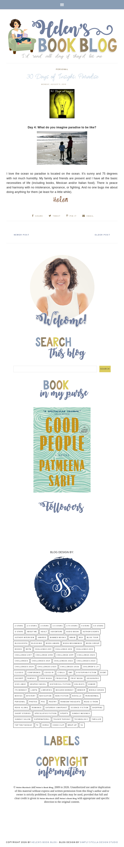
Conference (34, 672)
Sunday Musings (81, 713)
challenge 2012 (63, 649)
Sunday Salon (22, 719)
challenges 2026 (69, 667)
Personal (62, 69)
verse (45, 725)
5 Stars (19, 632)
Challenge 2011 (43, 649)
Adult (44, 632)
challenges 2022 (63, 661)
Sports (64, 713)
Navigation (45, 696)
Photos (33, 702)
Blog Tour (93, 637)
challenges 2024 (24, 667)
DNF (71, 672)
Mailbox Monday (65, 690)
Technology (81, 719)
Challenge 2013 (84, 649)
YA (82, 725)
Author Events (91, 632)
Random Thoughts (71, 702)
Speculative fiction (46, 713)
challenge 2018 (44, 655)
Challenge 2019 (65, 655)
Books (18, 649)
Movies (19, 696)
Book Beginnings (72, 643)
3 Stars (45, 626)
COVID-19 (49, 672)
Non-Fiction (62, 696)
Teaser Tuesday (62, 719)
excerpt (19, 678)
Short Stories (23, 713)
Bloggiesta (21, 643)
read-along (21, 707)
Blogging (36, 643)
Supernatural (42, 719)
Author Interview (24, 637)
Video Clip (58, 725)
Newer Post (22, 235)
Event (103, 672)
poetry (53, 702)
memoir (81, 690)
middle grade (96, 690)
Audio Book (72, 632)
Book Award (52, 643)
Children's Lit (91, 667)
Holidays (79, 684)
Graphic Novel (38, 684)
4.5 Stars (98, 626)
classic (19, 672)
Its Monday (21, 690)
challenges (21, 661)
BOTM (28, 649)
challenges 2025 (47, 667)
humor (92, 684)
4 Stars (85, 626)
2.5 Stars (32, 626)
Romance (37, 707)
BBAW (72, 637)
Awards (42, 637)
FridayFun (61, 678)
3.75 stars (72, 626)
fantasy (31, 678)
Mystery (31, 696)
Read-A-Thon (91, 702)
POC (43, 702)
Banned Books (58, 637)
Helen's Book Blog (44, 842)
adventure (56, 632)
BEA (81, 637)
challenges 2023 (86, 661)
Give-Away (20, 684)
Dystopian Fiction (86, 672)
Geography (93, 678)
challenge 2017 (23, 655)
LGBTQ (34, 690)
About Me (32, 632)
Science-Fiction (79, 707)
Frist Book (77, 678)
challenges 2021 (41, 661)
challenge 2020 (86, 655)
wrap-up (72, 725)
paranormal (92, 696)
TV (37, 725)
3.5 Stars (58, 626)
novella (77, 696)
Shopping (97, 707)
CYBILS (61, 672)
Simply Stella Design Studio (99, 842)
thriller (96, 719)
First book (46, 678)
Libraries (46, 690)
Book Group (92, 643)
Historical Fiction (60, 684)
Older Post (102, 235)
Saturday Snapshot (56, 707)
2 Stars (19, 626)
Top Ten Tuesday (23, 725)
